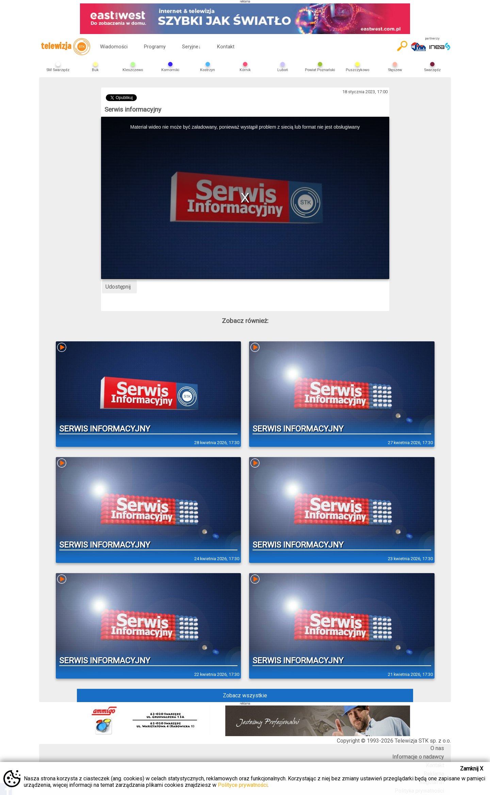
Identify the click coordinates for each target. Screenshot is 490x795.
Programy (155, 47)
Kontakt (225, 47)
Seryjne (191, 47)
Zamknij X (471, 768)
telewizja (65, 46)
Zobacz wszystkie (245, 695)
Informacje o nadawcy (418, 756)
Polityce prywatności (242, 785)
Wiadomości (114, 47)
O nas (437, 748)
